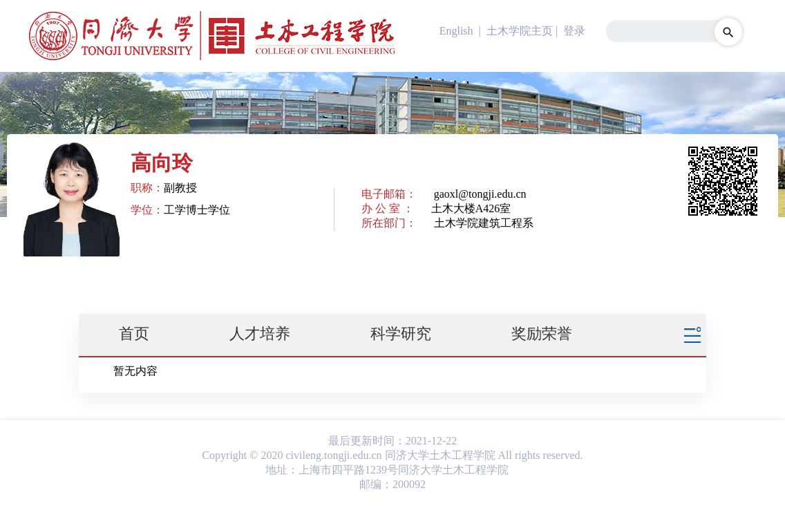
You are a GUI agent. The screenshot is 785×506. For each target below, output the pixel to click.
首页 (134, 333)
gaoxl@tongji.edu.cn (480, 194)
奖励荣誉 (541, 333)
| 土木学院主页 (514, 31)
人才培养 (259, 333)
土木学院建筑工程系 (483, 223)
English (456, 31)
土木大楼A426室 (471, 208)
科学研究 (400, 333)
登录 (574, 31)
